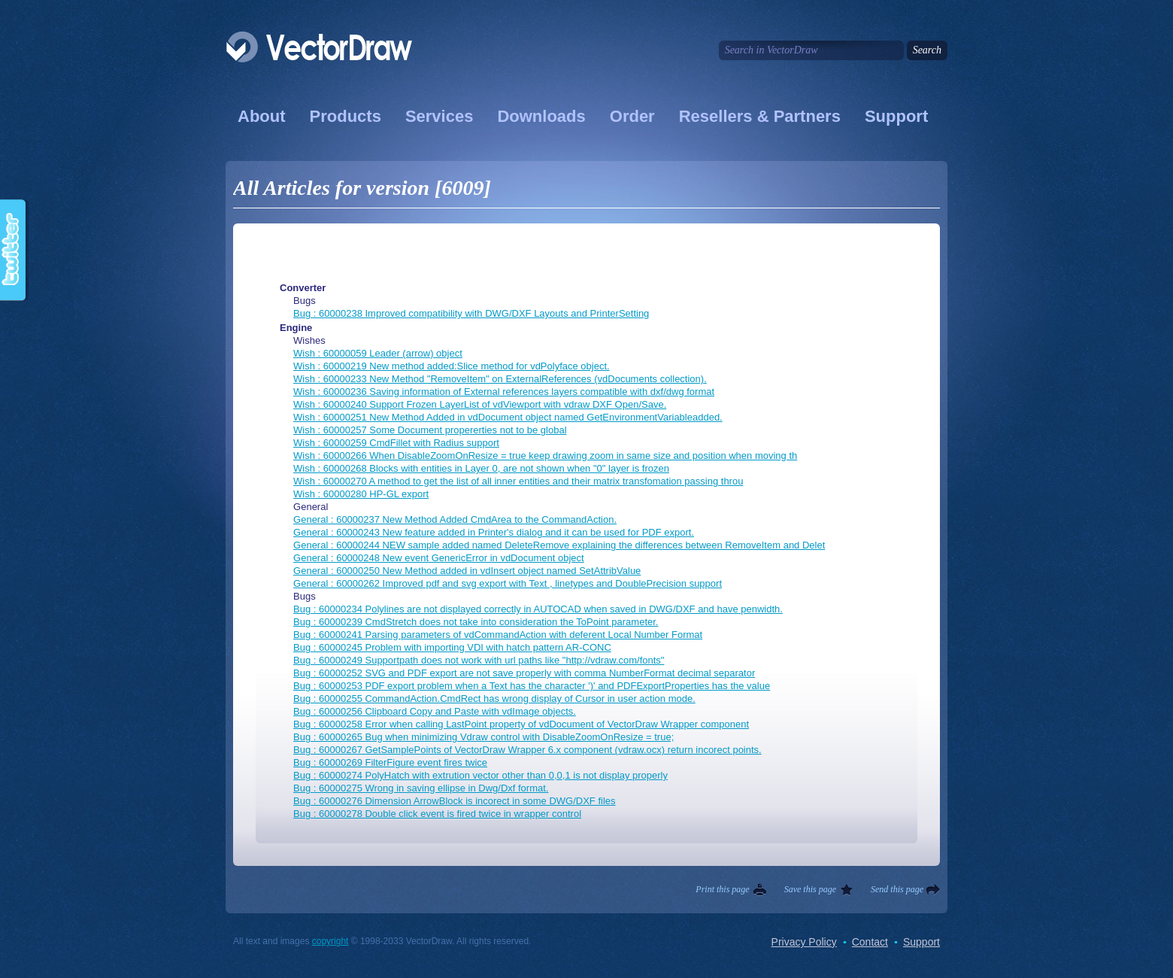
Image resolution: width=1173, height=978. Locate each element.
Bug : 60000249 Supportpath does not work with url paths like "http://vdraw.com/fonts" (478, 660)
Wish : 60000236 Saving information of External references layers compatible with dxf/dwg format (503, 391)
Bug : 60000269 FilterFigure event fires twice (390, 762)
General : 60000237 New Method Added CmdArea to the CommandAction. (455, 519)
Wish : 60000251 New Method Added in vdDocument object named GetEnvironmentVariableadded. (508, 417)
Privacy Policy (804, 942)
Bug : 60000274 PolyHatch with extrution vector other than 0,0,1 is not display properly (480, 775)
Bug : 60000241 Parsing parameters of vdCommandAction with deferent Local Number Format (497, 634)
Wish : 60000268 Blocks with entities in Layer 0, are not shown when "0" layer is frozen (481, 468)
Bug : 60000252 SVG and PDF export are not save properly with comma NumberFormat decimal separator (524, 673)
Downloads (541, 116)
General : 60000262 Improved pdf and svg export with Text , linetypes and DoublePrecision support (507, 583)
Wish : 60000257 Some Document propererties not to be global (430, 430)
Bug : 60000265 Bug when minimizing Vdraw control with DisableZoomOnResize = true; (483, 737)
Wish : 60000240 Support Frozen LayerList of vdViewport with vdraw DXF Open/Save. (479, 404)
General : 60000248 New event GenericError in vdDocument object (438, 557)
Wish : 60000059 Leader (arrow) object (377, 353)
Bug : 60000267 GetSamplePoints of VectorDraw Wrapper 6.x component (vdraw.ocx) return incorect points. (527, 749)
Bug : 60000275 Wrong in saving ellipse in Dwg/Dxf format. (420, 788)
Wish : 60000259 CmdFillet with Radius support (396, 442)
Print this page (722, 889)
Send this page (897, 889)
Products (345, 116)
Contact (870, 942)
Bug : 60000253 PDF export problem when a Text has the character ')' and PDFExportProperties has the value (531, 685)
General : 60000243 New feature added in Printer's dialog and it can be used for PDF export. (493, 532)
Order (632, 116)
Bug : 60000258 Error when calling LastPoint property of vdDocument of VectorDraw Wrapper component (521, 724)
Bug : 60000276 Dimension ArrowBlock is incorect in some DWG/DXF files (454, 800)
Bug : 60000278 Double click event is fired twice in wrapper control (437, 813)
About (262, 116)
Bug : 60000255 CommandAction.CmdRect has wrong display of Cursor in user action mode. (494, 698)
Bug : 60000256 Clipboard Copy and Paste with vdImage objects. (434, 711)
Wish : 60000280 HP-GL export (361, 494)
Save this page (810, 889)
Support (896, 116)
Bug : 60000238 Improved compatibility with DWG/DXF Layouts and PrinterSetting (471, 313)
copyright (330, 941)
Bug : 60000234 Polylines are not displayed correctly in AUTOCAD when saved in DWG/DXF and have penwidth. (538, 609)
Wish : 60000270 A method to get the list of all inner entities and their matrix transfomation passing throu (518, 481)
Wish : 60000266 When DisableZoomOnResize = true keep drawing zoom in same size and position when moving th (545, 455)
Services (439, 116)
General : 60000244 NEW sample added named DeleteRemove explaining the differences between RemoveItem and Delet (559, 545)
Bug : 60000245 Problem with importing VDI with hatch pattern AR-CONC (452, 647)
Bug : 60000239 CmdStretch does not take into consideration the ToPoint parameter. (475, 621)
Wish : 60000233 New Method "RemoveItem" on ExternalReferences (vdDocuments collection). (500, 378)
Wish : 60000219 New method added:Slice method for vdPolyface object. (451, 366)
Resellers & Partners (760, 116)
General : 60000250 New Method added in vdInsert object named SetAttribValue (467, 570)
